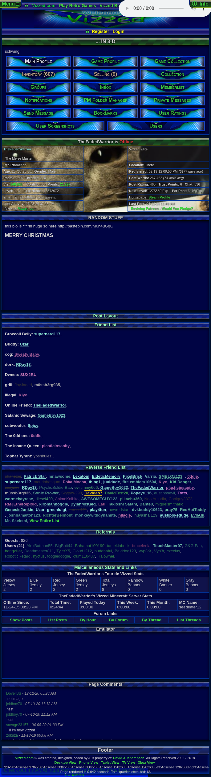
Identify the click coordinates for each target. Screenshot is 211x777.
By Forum (118, 620)
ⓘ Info (200, 3)
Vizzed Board (113, 5)
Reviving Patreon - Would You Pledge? (162, 208)
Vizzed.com (43, 5)
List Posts (57, 620)
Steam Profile (159, 197)
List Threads (189, 620)
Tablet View (110, 762)
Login (118, 31)
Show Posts (21, 620)
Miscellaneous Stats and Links (105, 567)
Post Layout (105, 315)
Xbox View (146, 762)
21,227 (65, 184)
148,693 (16, 184)
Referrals (105, 532)
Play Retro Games (77, 5)
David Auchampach (128, 758)
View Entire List (44, 520)
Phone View (88, 762)
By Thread (152, 620)
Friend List (106, 324)
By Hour (88, 620)
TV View (128, 762)
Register (100, 31)
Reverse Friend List (106, 467)
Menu (10, 3)
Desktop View (65, 762)
